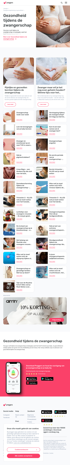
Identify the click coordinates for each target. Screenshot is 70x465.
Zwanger (5, 8)
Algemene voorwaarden (31, 416)
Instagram (6, 415)
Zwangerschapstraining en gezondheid (13, 10)
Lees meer (10, 104)
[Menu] (66, 3)
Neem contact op (19, 416)
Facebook (6, 417)
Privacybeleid (31, 419)
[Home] (8, 3)
